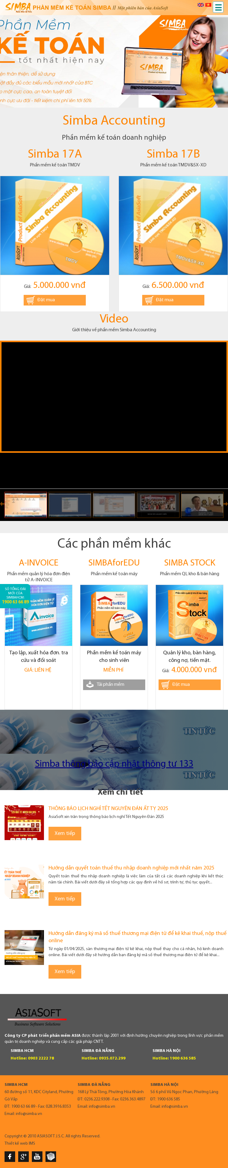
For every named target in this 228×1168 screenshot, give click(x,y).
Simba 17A (55, 155)
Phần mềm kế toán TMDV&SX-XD (173, 165)
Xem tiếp (65, 833)
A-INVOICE (39, 563)
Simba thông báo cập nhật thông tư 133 (114, 764)
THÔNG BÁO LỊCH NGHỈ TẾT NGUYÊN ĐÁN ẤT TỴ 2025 (108, 809)
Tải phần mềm (110, 684)
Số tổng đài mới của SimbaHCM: (15, 596)
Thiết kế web (16, 1143)
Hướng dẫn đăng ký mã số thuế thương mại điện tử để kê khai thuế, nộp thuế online (137, 937)
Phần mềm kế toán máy (114, 574)
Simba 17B (173, 155)
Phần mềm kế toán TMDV (55, 165)
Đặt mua (46, 300)
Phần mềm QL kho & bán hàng (189, 574)
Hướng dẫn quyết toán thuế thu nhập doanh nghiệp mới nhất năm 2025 (131, 868)
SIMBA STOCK (189, 563)
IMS (32, 1143)
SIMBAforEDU (114, 563)
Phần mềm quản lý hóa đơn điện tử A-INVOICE (38, 577)
